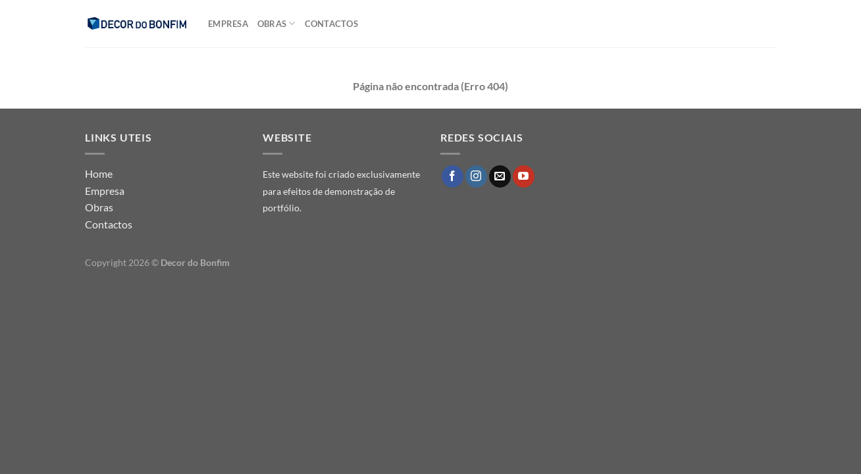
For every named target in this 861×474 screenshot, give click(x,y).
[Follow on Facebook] (452, 176)
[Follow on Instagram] (476, 176)
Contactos (331, 23)
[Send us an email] (500, 176)
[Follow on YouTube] (524, 176)
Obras (276, 23)
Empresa (228, 23)
